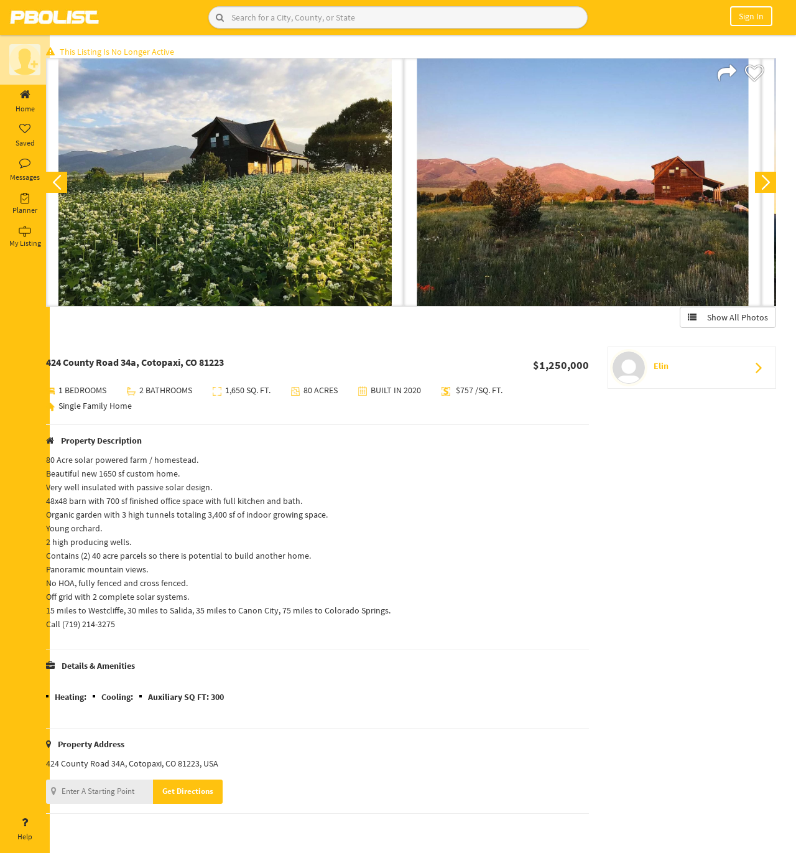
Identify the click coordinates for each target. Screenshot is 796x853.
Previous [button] (69, 184)
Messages (25, 170)
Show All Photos (726, 319)
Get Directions (200, 793)
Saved (25, 135)
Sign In (751, 16)
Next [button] (763, 184)
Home (25, 101)
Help (25, 829)
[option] (238, 184)
